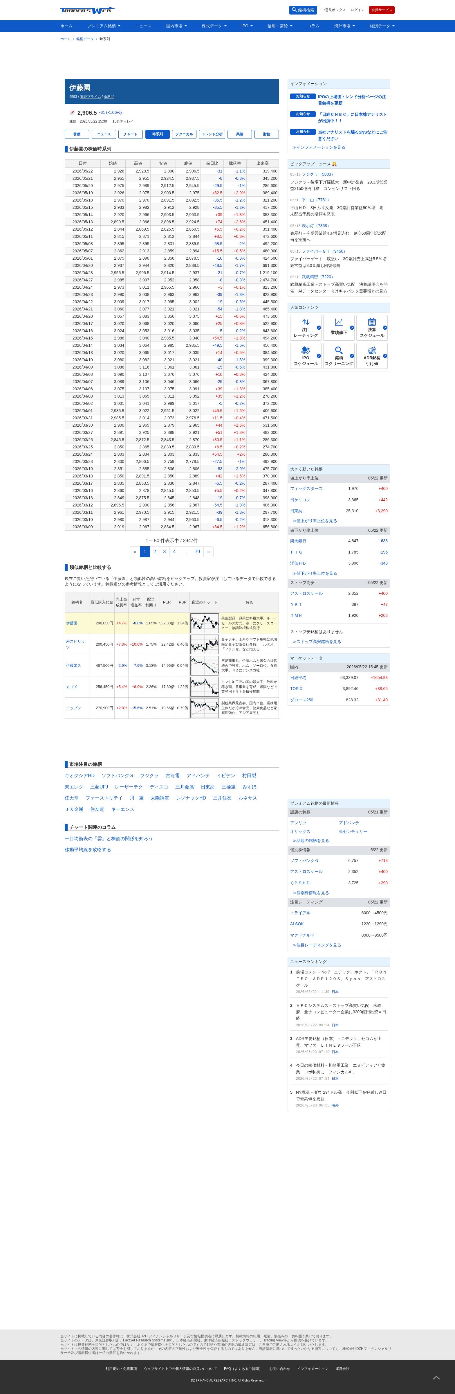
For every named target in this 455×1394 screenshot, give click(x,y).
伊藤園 (71, 623)
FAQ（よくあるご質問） (243, 1369)
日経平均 (298, 677)
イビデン (226, 775)
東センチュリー (353, 831)
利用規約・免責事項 (121, 1369)
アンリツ (298, 822)
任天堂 (72, 797)
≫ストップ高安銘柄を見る (316, 641)
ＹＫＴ (296, 604)
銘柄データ (85, 39)
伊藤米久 (73, 665)
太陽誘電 (160, 797)
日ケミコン (300, 499)
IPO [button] (245, 26)
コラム (313, 26)
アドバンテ (198, 775)
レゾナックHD (191, 797)
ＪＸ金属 (74, 809)
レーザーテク (129, 786)
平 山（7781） (316, 199)
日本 (335, 992)
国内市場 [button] (175, 26)
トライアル (300, 912)
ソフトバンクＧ (304, 860)
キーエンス (122, 809)
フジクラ (149, 775)
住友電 (97, 809)
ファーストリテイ (104, 797)
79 (197, 551)
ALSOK (297, 923)
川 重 (137, 797)
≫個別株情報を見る (310, 892)
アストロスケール (306, 593)
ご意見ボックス (334, 10)
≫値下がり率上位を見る (314, 573)
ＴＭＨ (296, 615)
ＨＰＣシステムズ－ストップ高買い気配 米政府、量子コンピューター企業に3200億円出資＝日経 (341, 1012)
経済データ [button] (380, 26)
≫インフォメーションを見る (318, 147)
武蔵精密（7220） (318, 276)
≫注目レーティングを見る (316, 945)
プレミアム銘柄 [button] (102, 26)
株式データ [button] (212, 26)
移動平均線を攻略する (88, 849)
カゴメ (71, 687)
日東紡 (208, 786)
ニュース (143, 26)
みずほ (250, 786)
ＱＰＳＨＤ (300, 883)
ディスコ (159, 786)
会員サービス (381, 10)
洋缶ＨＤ (298, 563)
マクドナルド (302, 935)
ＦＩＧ (296, 552)
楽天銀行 (298, 540)
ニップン (73, 708)
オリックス (300, 831)
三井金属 (184, 786)
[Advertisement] (227, 59)
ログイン (357, 10)
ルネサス (248, 797)
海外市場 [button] (343, 26)
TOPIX (296, 688)
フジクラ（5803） (318, 174)
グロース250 (301, 700)
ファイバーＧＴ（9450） (324, 251)
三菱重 (229, 786)
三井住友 (222, 797)
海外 (335, 1105)
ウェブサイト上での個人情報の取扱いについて (180, 1369)
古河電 (173, 775)
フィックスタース (306, 488)
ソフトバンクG (117, 775)
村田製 (249, 775)
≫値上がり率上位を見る (314, 520)
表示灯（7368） (316, 225)
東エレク (74, 786)
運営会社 (342, 1369)
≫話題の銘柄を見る (310, 840)
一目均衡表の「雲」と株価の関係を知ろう (109, 838)
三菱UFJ (99, 786)
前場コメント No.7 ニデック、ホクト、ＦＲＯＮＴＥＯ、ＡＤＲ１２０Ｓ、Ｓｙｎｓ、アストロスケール (341, 978)
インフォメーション (312, 1369)
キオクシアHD (80, 775)
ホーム (66, 26)
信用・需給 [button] (278, 26)
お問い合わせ (279, 1369)
